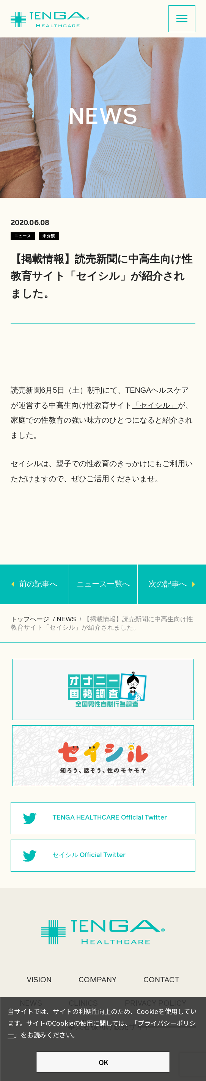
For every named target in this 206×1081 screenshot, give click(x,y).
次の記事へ (168, 584)
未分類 (48, 236)
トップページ (30, 619)
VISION (39, 980)
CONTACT (161, 980)
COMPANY (97, 980)
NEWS (66, 619)
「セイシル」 (155, 405)
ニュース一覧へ (103, 584)
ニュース (22, 236)
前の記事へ (38, 584)
